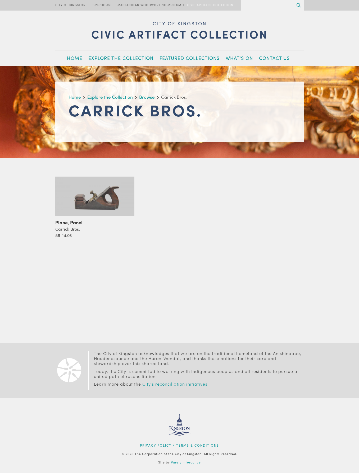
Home (74, 58)
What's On (239, 58)
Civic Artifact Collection (210, 5)
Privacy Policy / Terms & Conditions (179, 445)
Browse (147, 97)
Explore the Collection (120, 58)
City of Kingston (70, 5)
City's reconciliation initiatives (174, 384)
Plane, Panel (69, 222)
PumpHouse (102, 5)
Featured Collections (190, 58)
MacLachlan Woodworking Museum (149, 5)
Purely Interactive (186, 462)
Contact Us (274, 58)
